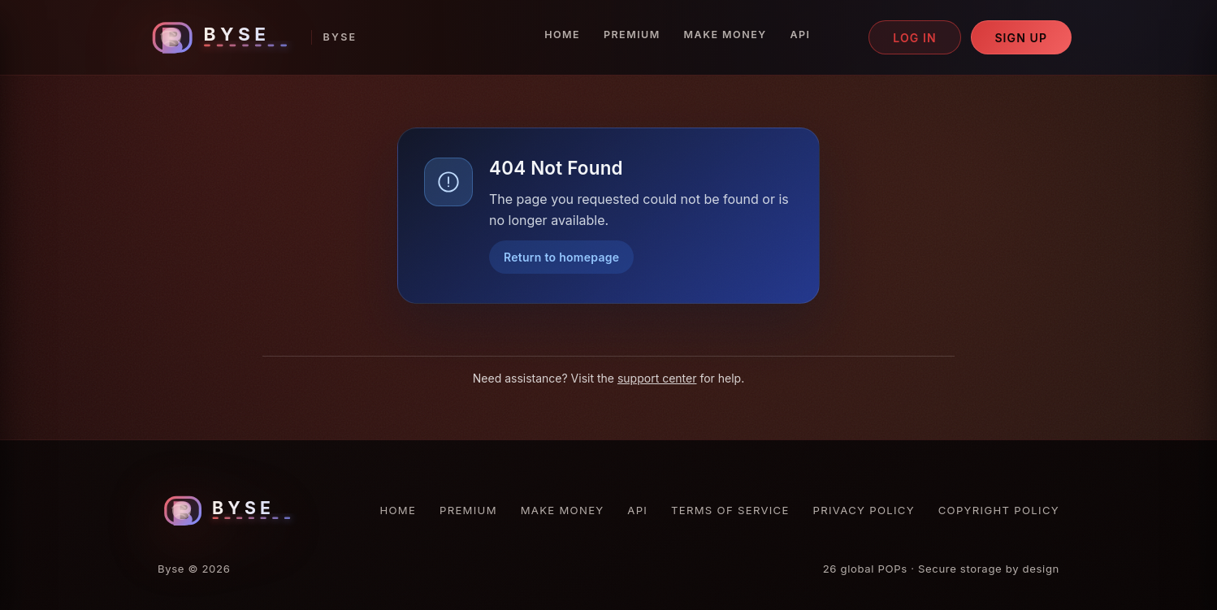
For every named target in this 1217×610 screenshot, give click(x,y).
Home (562, 34)
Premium (632, 34)
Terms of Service (730, 510)
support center (657, 378)
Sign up (1020, 38)
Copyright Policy (998, 510)
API (800, 34)
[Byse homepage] (251, 38)
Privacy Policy (864, 510)
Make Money (725, 34)
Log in (915, 38)
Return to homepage (561, 257)
